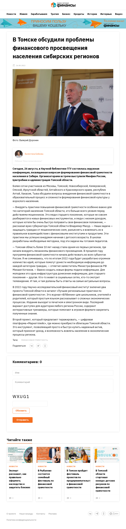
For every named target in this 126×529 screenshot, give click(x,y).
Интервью (106, 16)
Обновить (21, 413)
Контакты (40, 517)
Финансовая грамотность (34, 343)
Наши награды (26, 517)
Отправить (23, 422)
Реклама (53, 517)
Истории (92, 16)
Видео (119, 16)
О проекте (11, 517)
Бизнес (66, 16)
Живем (23, 16)
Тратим (55, 16)
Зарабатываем (39, 16)
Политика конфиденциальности (21, 523)
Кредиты (79, 16)
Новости (11, 16)
